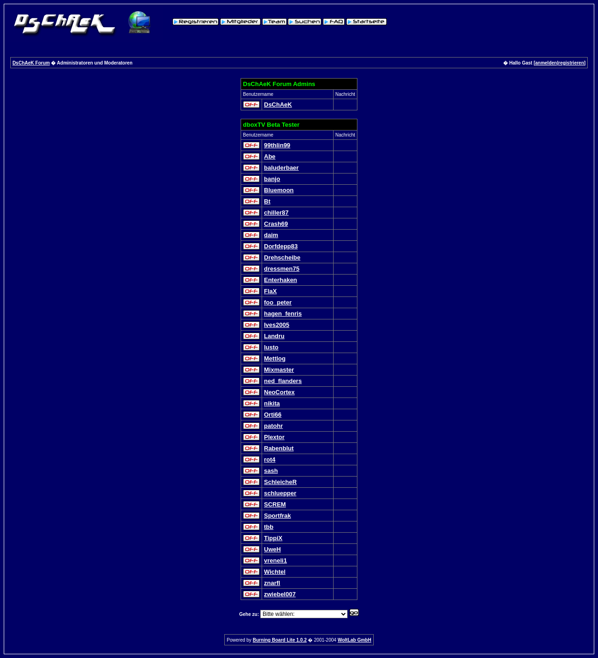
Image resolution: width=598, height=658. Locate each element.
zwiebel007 (280, 594)
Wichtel (274, 571)
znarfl (272, 582)
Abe (270, 156)
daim (271, 235)
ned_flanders (283, 380)
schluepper (280, 493)
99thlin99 (277, 145)
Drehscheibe (282, 257)
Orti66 (273, 414)
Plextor (274, 437)
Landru (274, 336)
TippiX (273, 538)
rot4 (270, 459)
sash (271, 470)
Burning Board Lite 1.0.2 (280, 640)
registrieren (571, 62)
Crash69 (276, 223)
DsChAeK (278, 104)
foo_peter (278, 302)
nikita (272, 403)
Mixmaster (279, 369)
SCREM (275, 504)
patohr (273, 425)
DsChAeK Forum (31, 62)
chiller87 (276, 212)
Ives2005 (276, 324)
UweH (272, 549)
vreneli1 (275, 560)
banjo (272, 178)
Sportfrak (277, 515)
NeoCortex (279, 392)
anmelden (546, 62)
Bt (267, 201)
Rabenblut (279, 448)
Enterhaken (280, 279)
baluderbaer (281, 167)
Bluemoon (279, 190)
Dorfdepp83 (281, 246)
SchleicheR (280, 481)
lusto (271, 347)
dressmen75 (281, 268)
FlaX (270, 291)
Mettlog (274, 358)
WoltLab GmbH (354, 640)
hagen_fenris (283, 313)
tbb (268, 526)
